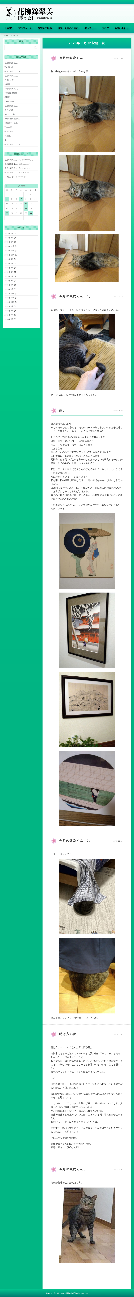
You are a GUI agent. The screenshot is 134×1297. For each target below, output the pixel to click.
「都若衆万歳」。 (12, 89)
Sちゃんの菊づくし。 (13, 114)
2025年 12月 (10, 246)
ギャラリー (90, 28)
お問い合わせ (121, 28)
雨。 (62, 410)
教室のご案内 (45, 28)
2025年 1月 (9, 289)
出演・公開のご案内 (68, 28)
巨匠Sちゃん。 (10, 101)
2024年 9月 (9, 306)
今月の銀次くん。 (73, 58)
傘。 (6, 140)
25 (7, 213)
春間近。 (8, 97)
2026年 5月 (9, 233)
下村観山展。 (10, 67)
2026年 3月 (9, 238)
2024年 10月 (10, 302)
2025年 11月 (10, 250)
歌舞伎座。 (9, 127)
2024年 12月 (10, 293)
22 (26, 208)
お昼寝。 (8, 136)
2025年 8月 (9, 263)
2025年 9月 (9, 259)
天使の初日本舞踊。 (13, 119)
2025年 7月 (9, 268)
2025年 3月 (9, 285)
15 (26, 204)
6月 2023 (21, 186)
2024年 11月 (10, 298)
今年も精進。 (10, 110)
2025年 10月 (10, 255)
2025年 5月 (9, 276)
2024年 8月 (9, 311)
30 (31, 213)
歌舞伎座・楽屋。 (12, 123)
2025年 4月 (9, 281)
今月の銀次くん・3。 (75, 296)
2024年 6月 (9, 319)
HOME (8, 28)
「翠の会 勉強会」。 (13, 93)
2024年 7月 (9, 315)
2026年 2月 (9, 242)
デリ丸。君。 (10, 80)
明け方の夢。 (69, 1034)
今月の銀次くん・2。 (75, 840)
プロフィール (25, 28)
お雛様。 (8, 84)
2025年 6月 (9, 272)
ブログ (105, 28)
